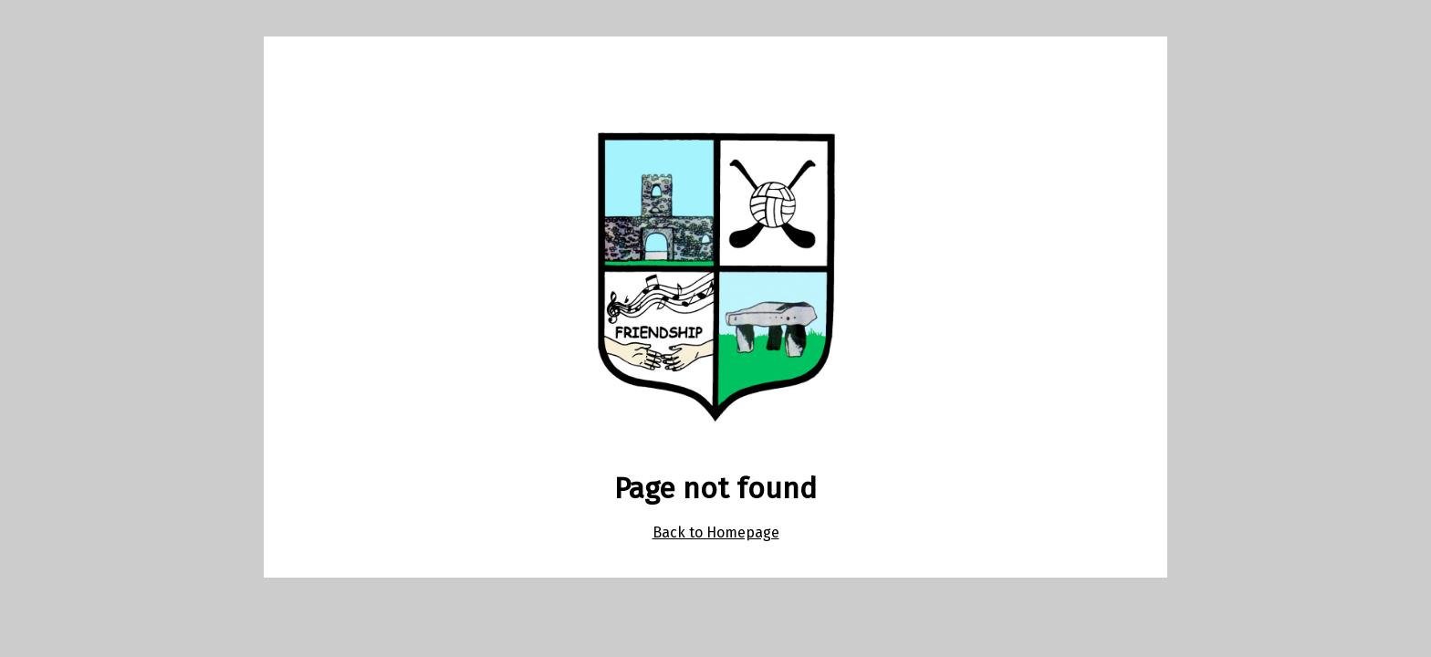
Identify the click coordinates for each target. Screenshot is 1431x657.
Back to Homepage (716, 532)
